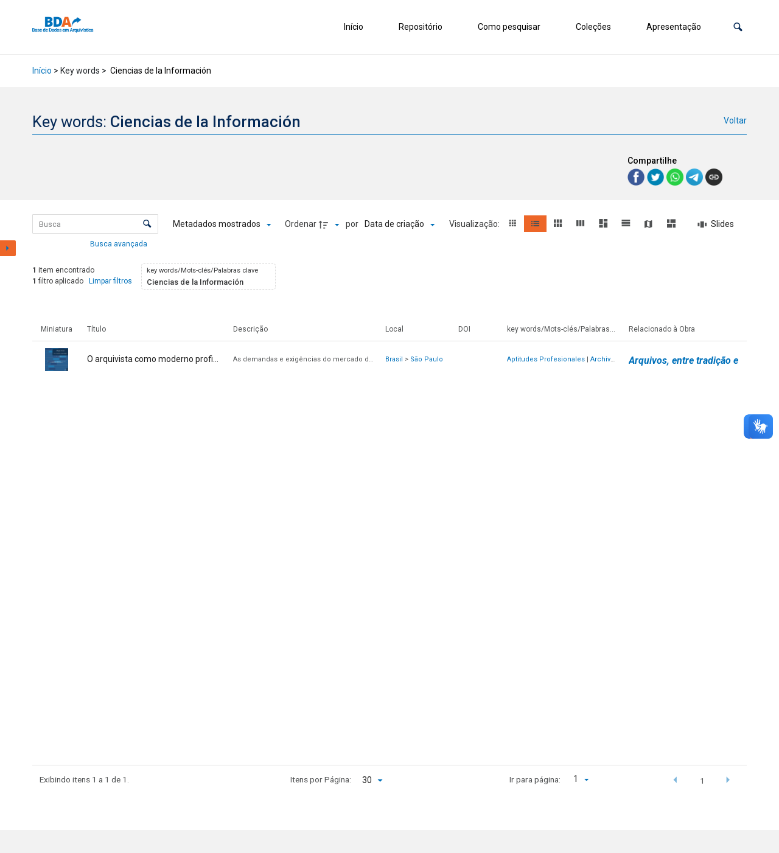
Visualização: (475, 224)
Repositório (420, 27)
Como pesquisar (509, 27)
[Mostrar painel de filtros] (8, 248)
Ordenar (300, 224)
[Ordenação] (399, 224)
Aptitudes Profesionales (546, 359)
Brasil (394, 359)
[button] (738, 27)
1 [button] (702, 780)
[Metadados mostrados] (222, 224)
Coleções (593, 27)
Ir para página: (535, 779)
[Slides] (716, 224)
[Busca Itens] (95, 224)
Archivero (605, 359)
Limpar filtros (110, 281)
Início (353, 27)
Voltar (735, 120)
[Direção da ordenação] (330, 224)
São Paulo (426, 359)
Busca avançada (119, 243)
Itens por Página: (320, 779)
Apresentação (673, 27)
